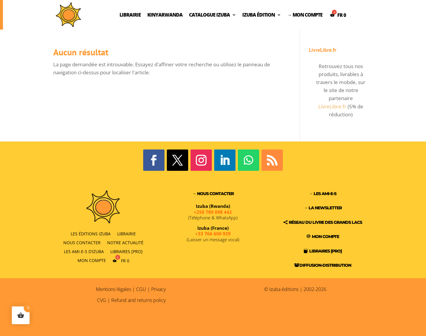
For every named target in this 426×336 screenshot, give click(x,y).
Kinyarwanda (165, 15)
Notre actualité (125, 242)
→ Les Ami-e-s (322, 193)
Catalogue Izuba (209, 15)
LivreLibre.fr (332, 106)
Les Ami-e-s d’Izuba (84, 251)
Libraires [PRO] (126, 251)
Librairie (130, 15)
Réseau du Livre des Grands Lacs (325, 222)
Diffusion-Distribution (325, 265)
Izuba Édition (258, 15)
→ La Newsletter (323, 207)
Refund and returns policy (138, 300)
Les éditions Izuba (91, 233)
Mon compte (92, 260)
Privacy (158, 289)
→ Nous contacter (213, 193)
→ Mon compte (304, 15)
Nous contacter (82, 242)
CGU (141, 289)
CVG (101, 300)
